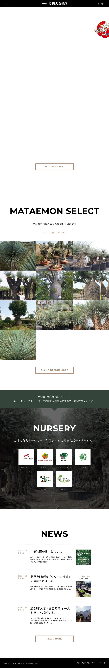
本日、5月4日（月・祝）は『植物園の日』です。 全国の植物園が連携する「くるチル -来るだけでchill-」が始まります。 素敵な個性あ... (51, 559)
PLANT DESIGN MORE (54, 370)
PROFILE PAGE (54, 166)
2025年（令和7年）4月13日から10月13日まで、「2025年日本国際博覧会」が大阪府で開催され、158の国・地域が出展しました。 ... (51, 621)
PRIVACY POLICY (85, 663)
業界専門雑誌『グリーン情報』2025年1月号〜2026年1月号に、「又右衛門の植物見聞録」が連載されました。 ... (51, 589)
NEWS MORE (54, 639)
